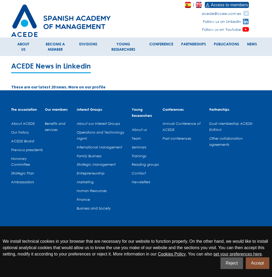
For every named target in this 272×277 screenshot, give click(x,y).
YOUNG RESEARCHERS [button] (123, 47)
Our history (20, 132)
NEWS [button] (252, 44)
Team (136, 138)
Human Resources (92, 191)
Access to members (227, 5)
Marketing (85, 182)
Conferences (173, 109)
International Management (99, 147)
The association (24, 109)
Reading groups (145, 164)
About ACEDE (23, 123)
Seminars (139, 147)
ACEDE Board (22, 141)
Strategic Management (96, 164)
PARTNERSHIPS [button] (193, 44)
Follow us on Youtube (221, 29)
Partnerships (219, 109)
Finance (83, 199)
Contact (139, 173)
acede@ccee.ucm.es (221, 13)
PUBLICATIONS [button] (226, 44)
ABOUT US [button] (23, 47)
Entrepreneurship (91, 173)
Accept (257, 263)
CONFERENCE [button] (161, 44)
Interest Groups (89, 109)
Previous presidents (27, 150)
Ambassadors (22, 182)
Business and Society (94, 208)
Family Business (89, 156)
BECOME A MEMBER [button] (55, 47)
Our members (56, 109)
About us (139, 129)
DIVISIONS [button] (88, 44)
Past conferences (177, 138)
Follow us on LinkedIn (222, 21)
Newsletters (141, 182)
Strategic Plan (22, 173)
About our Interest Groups (98, 123)
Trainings (139, 156)
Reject (232, 263)
